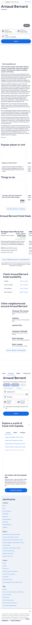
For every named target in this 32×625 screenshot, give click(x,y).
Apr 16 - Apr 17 (24, 281)
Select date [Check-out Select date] (23, 32)
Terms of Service (15, 620)
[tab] (4, 373)
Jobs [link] (4, 508)
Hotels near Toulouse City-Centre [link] (14, 440)
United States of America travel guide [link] (11, 534)
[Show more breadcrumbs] (2, 1)
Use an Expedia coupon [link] (8, 600)
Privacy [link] (4, 563)
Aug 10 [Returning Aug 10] (22, 403)
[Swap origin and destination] (26, 394)
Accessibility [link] (5, 576)
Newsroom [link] (5, 516)
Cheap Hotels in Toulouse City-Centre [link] (15, 443)
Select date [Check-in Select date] (8, 32)
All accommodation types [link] (9, 550)
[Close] (30, 611)
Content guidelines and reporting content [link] (12, 582)
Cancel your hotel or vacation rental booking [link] (13, 592)
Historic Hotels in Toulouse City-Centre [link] (15, 447)
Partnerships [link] (5, 514)
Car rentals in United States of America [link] (11, 548)
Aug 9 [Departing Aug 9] (8, 403)
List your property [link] (7, 511)
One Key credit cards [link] (7, 556)
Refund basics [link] (6, 597)
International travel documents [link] (10, 602)
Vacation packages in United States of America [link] (13, 542)
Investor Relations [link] (7, 519)
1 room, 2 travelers (9, 388)
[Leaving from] (16, 392)
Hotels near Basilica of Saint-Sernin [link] (14, 437)
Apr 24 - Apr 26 (24, 292)
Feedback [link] (5, 527)
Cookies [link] (4, 566)
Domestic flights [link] (6, 545)
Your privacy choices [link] (7, 579)
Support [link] (5, 589)
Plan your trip (28, 1)
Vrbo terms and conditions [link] (9, 574)
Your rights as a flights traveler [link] (9, 605)
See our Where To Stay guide (16, 350)
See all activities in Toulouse (16, 209)
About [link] (4, 505)
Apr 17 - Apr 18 (24, 285)
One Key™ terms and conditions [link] (10, 571)
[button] (16, 64)
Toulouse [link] (8, 2)
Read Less (3, 137)
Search (16, 41)
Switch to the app (16, 490)
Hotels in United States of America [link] (11, 537)
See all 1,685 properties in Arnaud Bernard (16, 259)
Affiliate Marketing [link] (7, 524)
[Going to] (16, 397)
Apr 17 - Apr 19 (24, 288)
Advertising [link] (5, 522)
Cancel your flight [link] (7, 594)
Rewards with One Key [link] (8, 553)
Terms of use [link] (6, 568)
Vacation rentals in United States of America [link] (13, 540)
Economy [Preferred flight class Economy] (20, 388)
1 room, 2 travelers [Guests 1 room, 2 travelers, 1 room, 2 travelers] (10, 37)
